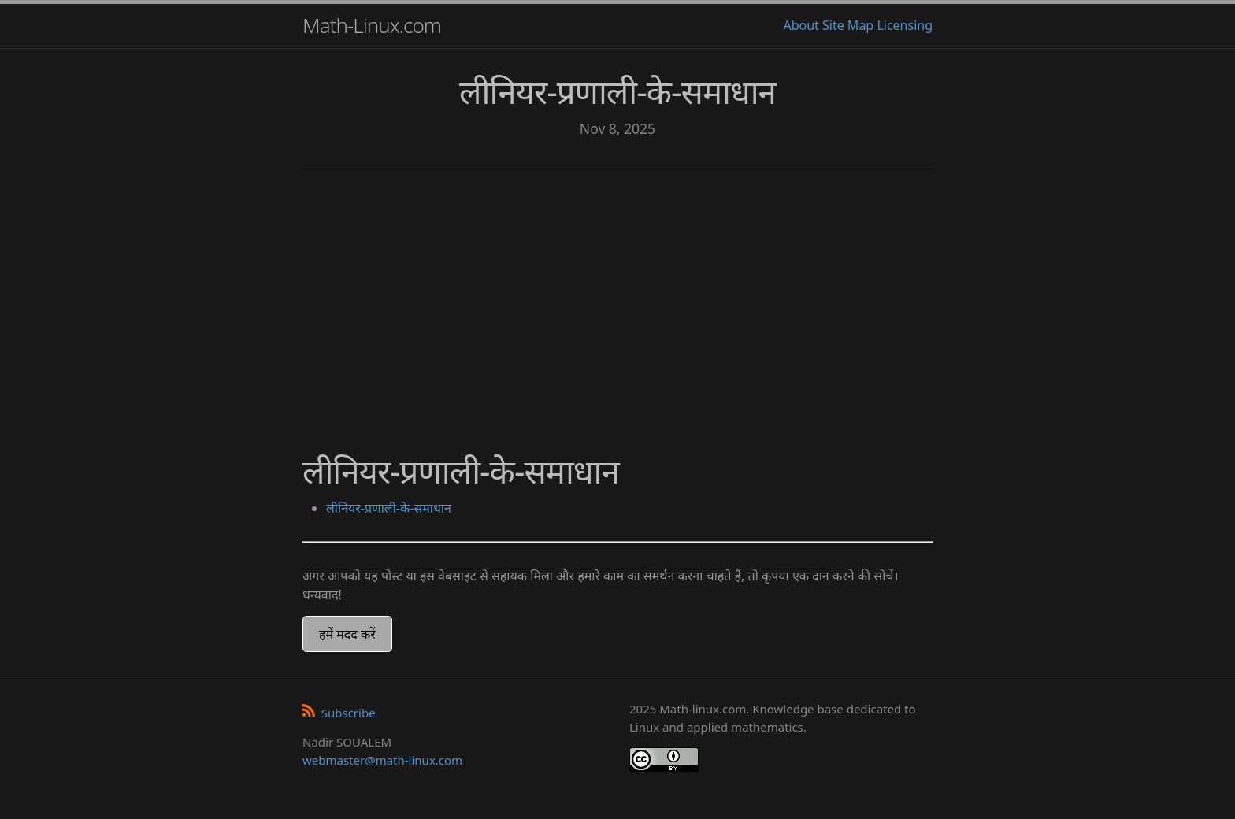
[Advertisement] (617, 299)
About (800, 25)
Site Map (847, 25)
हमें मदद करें (347, 634)
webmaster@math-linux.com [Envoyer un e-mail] (382, 760)
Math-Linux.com (371, 25)
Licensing (905, 25)
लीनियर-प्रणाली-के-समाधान (388, 508)
